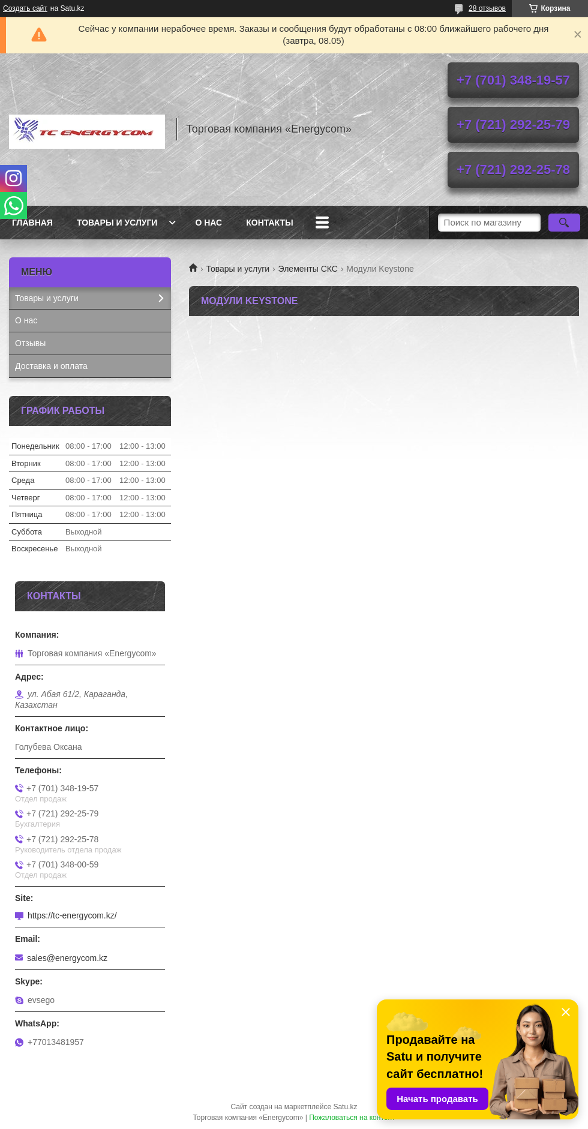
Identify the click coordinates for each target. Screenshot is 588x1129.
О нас (208, 222)
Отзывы (30, 343)
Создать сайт (25, 8)
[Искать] (564, 223)
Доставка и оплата (51, 366)
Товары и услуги (117, 222)
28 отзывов (487, 8)
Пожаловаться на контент (352, 1117)
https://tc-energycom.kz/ (72, 915)
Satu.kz (345, 1107)
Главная (32, 222)
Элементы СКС (308, 269)
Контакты (269, 222)
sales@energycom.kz (67, 958)
